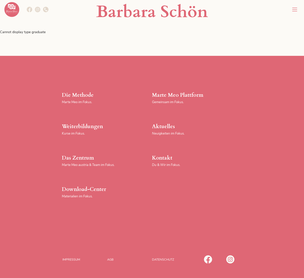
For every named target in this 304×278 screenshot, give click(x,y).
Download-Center (93, 192)
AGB (110, 259)
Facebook (208, 259)
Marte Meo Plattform (183, 98)
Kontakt (183, 161)
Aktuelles (183, 129)
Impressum (71, 259)
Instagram (230, 259)
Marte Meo (11, 9)
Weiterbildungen (93, 129)
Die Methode (93, 98)
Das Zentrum (93, 161)
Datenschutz (163, 259)
